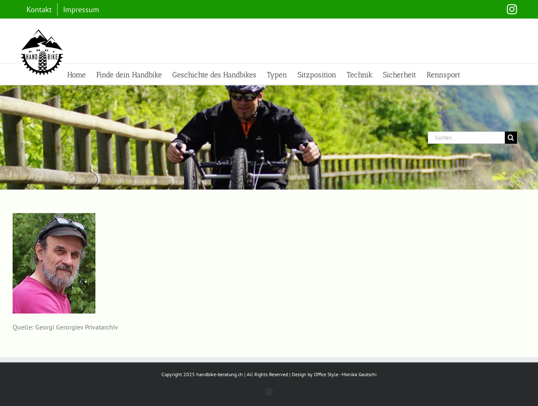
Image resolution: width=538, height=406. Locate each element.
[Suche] (511, 138)
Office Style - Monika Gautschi (345, 374)
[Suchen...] (466, 138)
